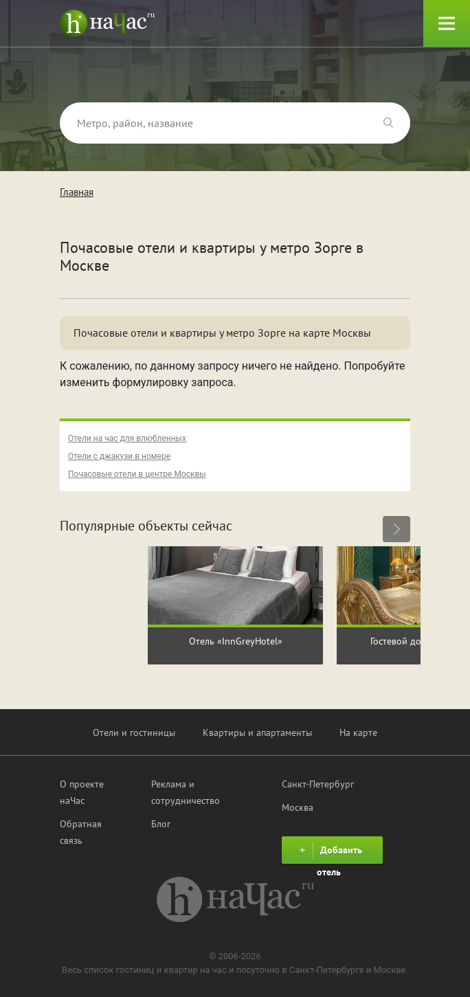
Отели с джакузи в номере (119, 456)
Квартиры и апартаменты (257, 732)
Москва (297, 807)
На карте (358, 732)
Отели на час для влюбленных (127, 438)
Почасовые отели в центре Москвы (137, 474)
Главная (76, 192)
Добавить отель (328, 853)
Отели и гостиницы (134, 732)
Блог (160, 824)
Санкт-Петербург (318, 784)
